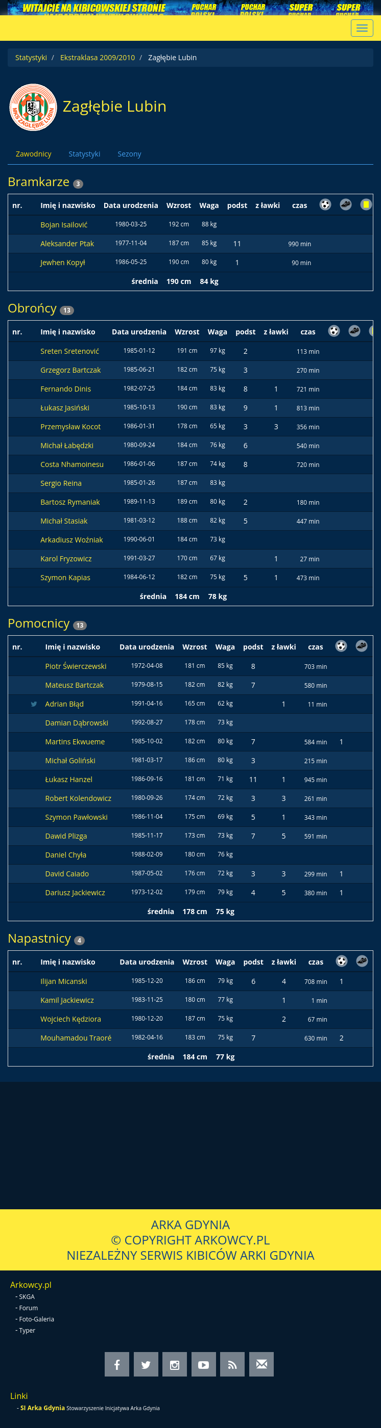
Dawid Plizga (66, 836)
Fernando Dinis (65, 389)
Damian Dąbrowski (77, 723)
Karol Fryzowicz (65, 558)
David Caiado (67, 873)
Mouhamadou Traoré (75, 1038)
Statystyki (31, 57)
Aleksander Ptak (67, 243)
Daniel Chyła (66, 855)
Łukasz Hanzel (69, 779)
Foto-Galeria (37, 1319)
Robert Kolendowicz (78, 798)
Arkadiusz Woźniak (71, 539)
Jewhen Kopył (62, 262)
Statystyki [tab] (84, 154)
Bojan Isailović (63, 224)
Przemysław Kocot (70, 426)
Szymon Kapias (65, 577)
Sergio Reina (61, 483)
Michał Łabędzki (66, 445)
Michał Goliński (70, 760)
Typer (27, 1330)
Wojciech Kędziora (70, 1019)
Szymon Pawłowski (76, 817)
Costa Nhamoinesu (72, 464)
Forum (28, 1308)
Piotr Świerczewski (76, 666)
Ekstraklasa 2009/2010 (97, 57)
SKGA (27, 1296)
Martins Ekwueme (75, 741)
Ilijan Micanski (63, 981)
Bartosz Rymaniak (70, 502)
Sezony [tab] (129, 154)
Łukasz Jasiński (64, 407)
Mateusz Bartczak (74, 685)
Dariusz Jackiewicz (75, 892)
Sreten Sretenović (69, 351)
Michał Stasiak (63, 521)
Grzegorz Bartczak (70, 370)
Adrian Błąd (64, 704)
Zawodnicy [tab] (33, 154)
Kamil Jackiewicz (67, 1000)
